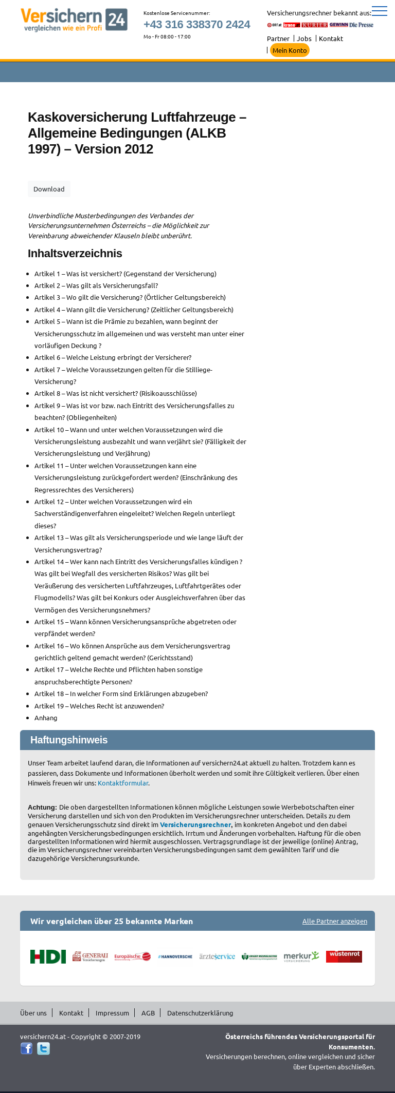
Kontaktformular (123, 782)
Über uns (33, 1012)
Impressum (112, 1012)
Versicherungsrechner (195, 824)
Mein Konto (290, 50)
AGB (148, 1012)
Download (49, 188)
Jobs (304, 38)
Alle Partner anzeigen (334, 920)
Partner (278, 38)
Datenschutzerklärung (200, 1012)
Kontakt (331, 38)
